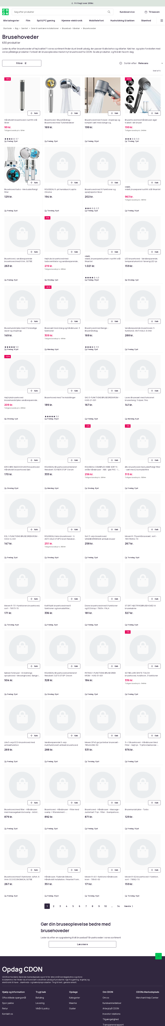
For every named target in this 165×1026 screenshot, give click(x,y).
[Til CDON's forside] (5, 12)
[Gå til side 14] (118, 906)
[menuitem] (11, 20)
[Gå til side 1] (47, 906)
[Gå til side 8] (92, 906)
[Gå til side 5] (73, 906)
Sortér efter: (130, 63)
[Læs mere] (82, 944)
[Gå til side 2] (53, 906)
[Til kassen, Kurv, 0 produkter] (152, 12)
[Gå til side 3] (60, 906)
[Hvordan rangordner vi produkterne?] (120, 63)
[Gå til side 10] (105, 906)
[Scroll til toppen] (158, 956)
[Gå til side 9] (99, 906)
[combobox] (62, 12)
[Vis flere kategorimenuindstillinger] (162, 20)
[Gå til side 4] (66, 906)
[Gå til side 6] (79, 906)
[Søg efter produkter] (109, 12)
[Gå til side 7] (86, 906)
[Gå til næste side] (128, 906)
